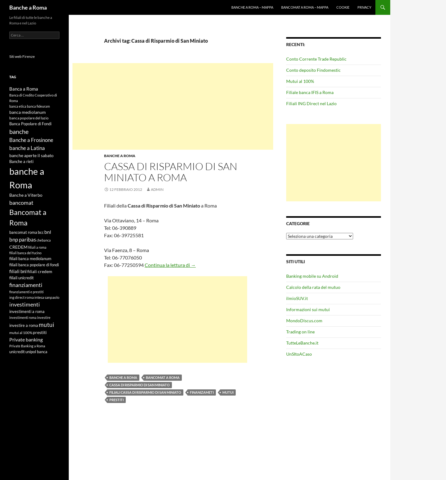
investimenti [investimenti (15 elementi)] (24, 304)
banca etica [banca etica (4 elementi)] (17, 106)
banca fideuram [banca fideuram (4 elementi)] (38, 106)
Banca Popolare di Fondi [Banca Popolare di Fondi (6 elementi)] (30, 123)
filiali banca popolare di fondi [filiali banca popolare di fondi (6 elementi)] (34, 264)
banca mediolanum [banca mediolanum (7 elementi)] (27, 112)
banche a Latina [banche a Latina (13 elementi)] (27, 148)
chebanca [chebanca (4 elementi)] (44, 240)
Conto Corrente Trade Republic (316, 59)
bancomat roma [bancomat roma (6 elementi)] (23, 232)
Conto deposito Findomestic (313, 70)
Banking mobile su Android (312, 276)
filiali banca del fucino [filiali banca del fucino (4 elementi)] (25, 253)
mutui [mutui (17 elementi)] (46, 324)
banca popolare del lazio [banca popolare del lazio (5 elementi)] (29, 118)
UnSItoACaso (299, 354)
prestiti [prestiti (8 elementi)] (40, 332)
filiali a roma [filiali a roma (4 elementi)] (37, 247)
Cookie (342, 7)
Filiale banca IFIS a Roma (310, 92)
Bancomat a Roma (163, 377)
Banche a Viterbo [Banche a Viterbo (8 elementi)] (25, 195)
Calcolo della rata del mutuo (313, 287)
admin (157, 189)
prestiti (116, 400)
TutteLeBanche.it (302, 342)
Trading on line (300, 331)
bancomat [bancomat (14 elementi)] (21, 202)
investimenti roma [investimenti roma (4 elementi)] (23, 317)
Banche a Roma (28, 7)
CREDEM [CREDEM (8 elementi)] (18, 247)
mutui (228, 392)
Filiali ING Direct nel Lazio (311, 103)
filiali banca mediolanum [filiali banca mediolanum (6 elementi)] (30, 258)
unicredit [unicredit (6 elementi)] (17, 351)
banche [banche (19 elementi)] (18, 131)
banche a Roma (123, 377)
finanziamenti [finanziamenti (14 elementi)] (25, 284)
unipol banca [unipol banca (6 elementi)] (36, 351)
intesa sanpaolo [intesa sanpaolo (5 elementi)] (46, 297)
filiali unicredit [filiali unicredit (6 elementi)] (21, 277)
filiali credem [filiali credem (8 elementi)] (39, 271)
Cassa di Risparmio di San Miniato (139, 385)
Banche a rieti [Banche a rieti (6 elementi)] (21, 161)
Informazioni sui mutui (308, 309)
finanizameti (202, 392)
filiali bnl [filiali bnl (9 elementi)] (18, 271)
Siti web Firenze (22, 56)
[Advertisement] (172, 106)
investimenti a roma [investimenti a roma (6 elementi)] (27, 311)
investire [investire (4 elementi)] (43, 317)
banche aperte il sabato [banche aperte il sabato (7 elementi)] (31, 155)
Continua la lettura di (170, 265)
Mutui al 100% (300, 81)
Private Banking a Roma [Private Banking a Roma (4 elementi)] (27, 346)
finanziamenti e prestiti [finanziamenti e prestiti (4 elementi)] (26, 292)
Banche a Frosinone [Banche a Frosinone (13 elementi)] (31, 140)
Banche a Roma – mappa (252, 7)
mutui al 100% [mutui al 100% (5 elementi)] (20, 332)
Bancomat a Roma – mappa (304, 7)
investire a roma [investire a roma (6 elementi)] (23, 325)
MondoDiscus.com (304, 320)
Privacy (364, 7)
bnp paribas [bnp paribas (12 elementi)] (22, 239)
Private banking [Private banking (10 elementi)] (26, 339)
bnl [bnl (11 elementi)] (47, 232)
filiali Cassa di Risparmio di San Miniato (145, 392)
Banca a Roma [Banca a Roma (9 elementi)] (23, 89)
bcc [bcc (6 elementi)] (41, 232)
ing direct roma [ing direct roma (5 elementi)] (21, 297)
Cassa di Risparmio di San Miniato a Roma (170, 172)
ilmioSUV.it (297, 298)
